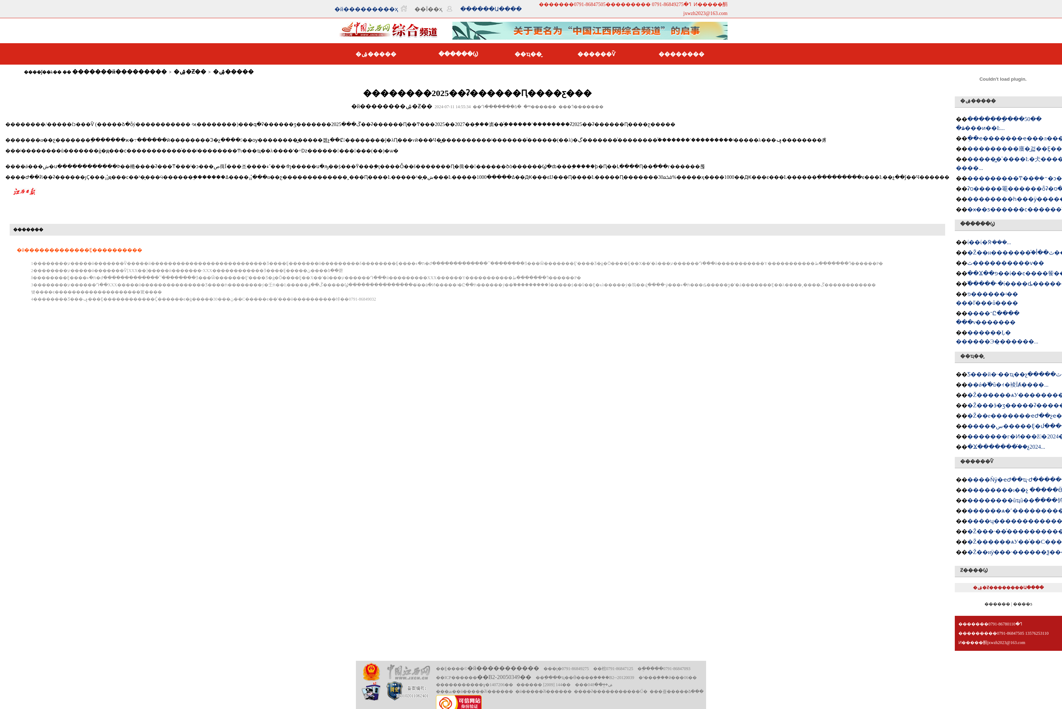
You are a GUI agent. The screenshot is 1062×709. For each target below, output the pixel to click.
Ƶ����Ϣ (974, 570)
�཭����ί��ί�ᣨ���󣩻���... (989, 242)
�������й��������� (119, 72)
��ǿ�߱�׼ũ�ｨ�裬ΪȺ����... (1007, 385)
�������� (681, 54)
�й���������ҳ (366, 9)
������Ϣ (458, 54)
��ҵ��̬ (528, 54)
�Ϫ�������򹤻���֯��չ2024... (1006, 447)
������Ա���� (491, 9)
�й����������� (503, 668)
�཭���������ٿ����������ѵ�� (1005, 263)
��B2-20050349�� (504, 677)
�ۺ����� (376, 54)
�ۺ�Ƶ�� (190, 72)
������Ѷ (596, 54)
